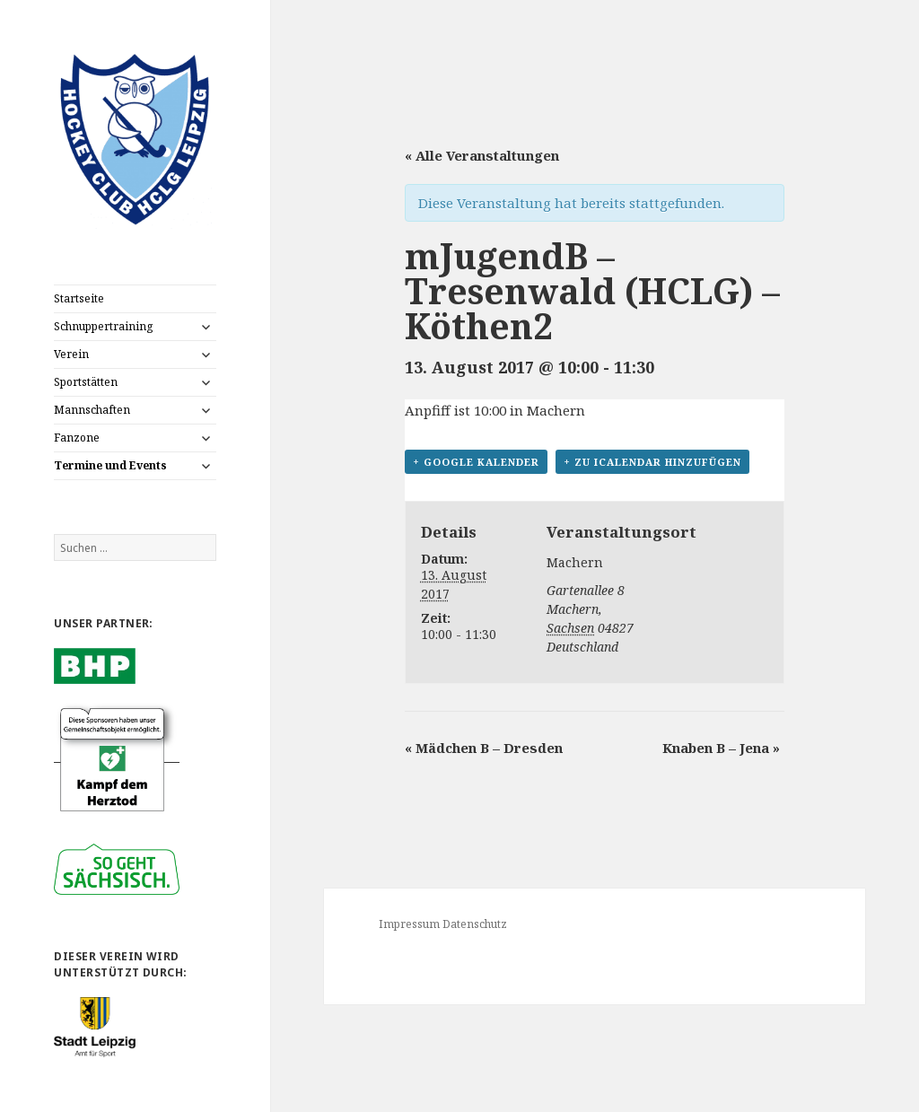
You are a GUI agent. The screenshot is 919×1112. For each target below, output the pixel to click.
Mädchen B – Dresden (484, 748)
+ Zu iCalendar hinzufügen (652, 461)
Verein (71, 354)
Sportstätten (86, 382)
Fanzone (77, 437)
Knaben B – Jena (721, 748)
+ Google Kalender (476, 461)
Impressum (409, 924)
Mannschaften (92, 409)
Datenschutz (474, 924)
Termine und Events (110, 465)
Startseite (79, 298)
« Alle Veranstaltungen (482, 155)
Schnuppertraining (103, 326)
